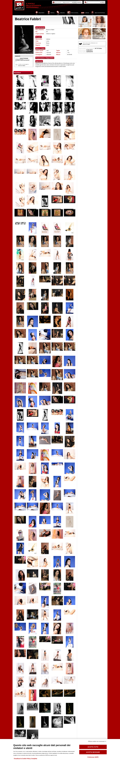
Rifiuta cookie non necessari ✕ (97, 741)
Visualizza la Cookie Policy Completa (25, 758)
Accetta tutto (93, 747)
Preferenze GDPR (92, 757)
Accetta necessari (93, 752)
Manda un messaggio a (23, 65)
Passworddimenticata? (79, 2)
